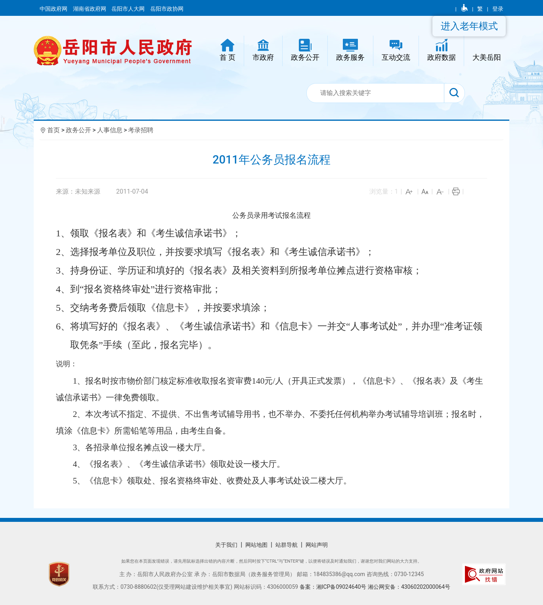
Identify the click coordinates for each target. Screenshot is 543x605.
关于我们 (226, 545)
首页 (53, 130)
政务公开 (78, 130)
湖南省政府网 (90, 9)
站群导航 (286, 545)
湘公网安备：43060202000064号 (409, 587)
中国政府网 (54, 9)
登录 (497, 9)
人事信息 (109, 130)
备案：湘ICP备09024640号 (334, 587)
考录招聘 (140, 130)
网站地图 (256, 545)
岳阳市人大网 (128, 9)
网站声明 (317, 545)
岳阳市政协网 (167, 9)
